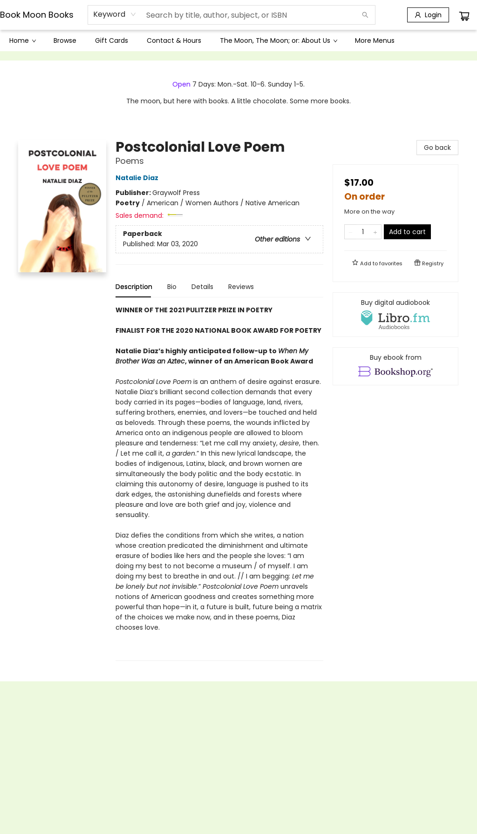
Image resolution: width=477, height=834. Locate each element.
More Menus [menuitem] (375, 40)
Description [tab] (134, 286)
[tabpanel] (219, 483)
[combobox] (115, 14)
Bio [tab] (172, 286)
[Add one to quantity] (375, 232)
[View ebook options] (395, 366)
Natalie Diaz (138, 177)
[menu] (238, 40)
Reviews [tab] (241, 286)
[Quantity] (362, 231)
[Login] (428, 14)
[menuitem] (22, 40)
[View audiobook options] (395, 314)
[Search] (365, 15)
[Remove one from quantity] (350, 232)
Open (181, 84)
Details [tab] (202, 286)
